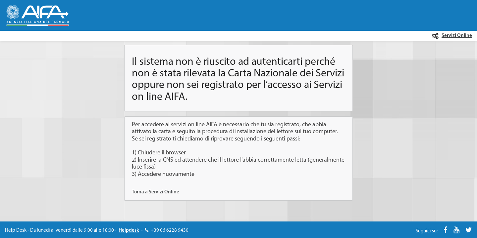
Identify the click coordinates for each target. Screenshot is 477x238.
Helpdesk (129, 230)
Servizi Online (457, 35)
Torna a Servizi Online (155, 192)
